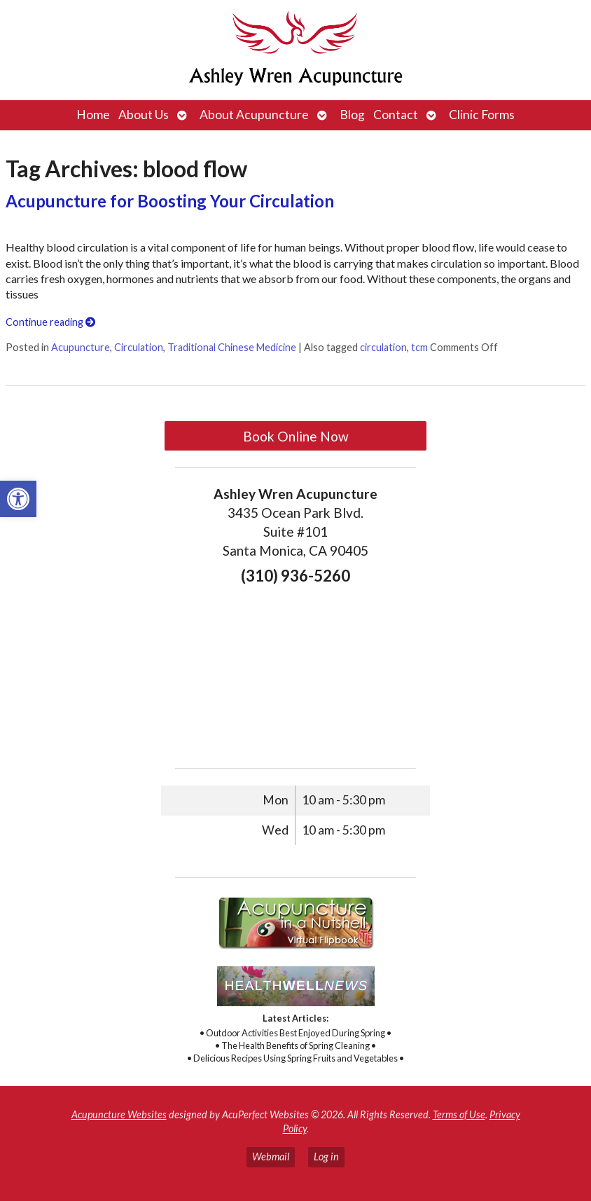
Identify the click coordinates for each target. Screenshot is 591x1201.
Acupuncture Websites (119, 1114)
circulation (383, 347)
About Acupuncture (254, 114)
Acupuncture (80, 347)
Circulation (138, 347)
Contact (395, 114)
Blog (352, 114)
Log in (326, 1156)
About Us (143, 114)
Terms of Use (459, 1114)
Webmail (270, 1156)
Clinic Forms (482, 114)
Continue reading (50, 322)
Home (93, 114)
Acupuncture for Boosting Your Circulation (170, 201)
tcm (419, 347)
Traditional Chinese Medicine (231, 347)
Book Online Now (296, 436)
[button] (18, 499)
